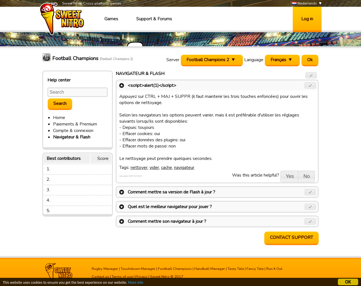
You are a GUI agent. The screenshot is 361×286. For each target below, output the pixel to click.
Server (172, 60)
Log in (307, 19)
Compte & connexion (73, 130)
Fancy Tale (255, 268)
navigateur (184, 167)
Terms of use (122, 276)
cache (166, 167)
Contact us (100, 276)
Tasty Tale (236, 268)
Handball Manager (209, 268)
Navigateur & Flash (71, 137)
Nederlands (304, 3)
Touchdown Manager (138, 268)
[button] (311, 75)
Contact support (291, 237)
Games (111, 19)
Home (59, 118)
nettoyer (139, 167)
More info (135, 283)
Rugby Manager (105, 268)
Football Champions (175, 268)
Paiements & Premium (75, 124)
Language (253, 60)
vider (154, 167)
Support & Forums (154, 19)
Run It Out (274, 268)
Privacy (141, 276)
